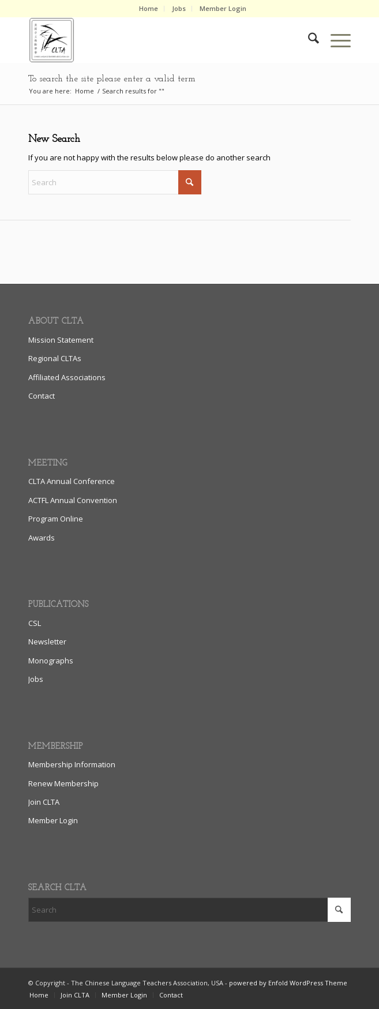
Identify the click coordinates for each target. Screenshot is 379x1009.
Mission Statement (60, 340)
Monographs (50, 660)
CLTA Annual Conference (71, 481)
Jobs (179, 8)
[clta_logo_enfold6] (157, 40)
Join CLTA (43, 802)
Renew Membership (63, 783)
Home (148, 8)
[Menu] (335, 40)
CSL (34, 623)
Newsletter (47, 641)
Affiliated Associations (67, 377)
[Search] (308, 40)
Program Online (55, 518)
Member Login (223, 8)
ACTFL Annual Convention (72, 500)
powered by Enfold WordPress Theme (288, 982)
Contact (41, 396)
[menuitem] (148, 9)
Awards (41, 537)
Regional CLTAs (54, 358)
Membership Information (71, 764)
